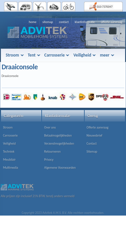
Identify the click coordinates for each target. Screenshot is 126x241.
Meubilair (9, 160)
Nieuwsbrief (94, 136)
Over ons (50, 128)
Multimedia (10, 168)
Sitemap (92, 152)
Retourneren (52, 152)
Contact (92, 144)
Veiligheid (9, 144)
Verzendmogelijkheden (59, 144)
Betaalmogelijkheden (58, 136)
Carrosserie (10, 136)
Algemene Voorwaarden (60, 168)
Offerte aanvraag (98, 128)
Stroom (8, 128)
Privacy (48, 160)
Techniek (8, 152)
